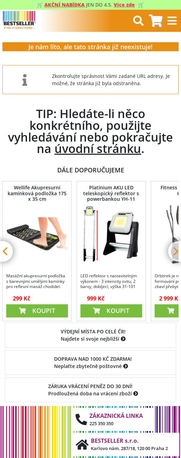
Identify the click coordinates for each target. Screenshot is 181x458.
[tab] (155, 20)
